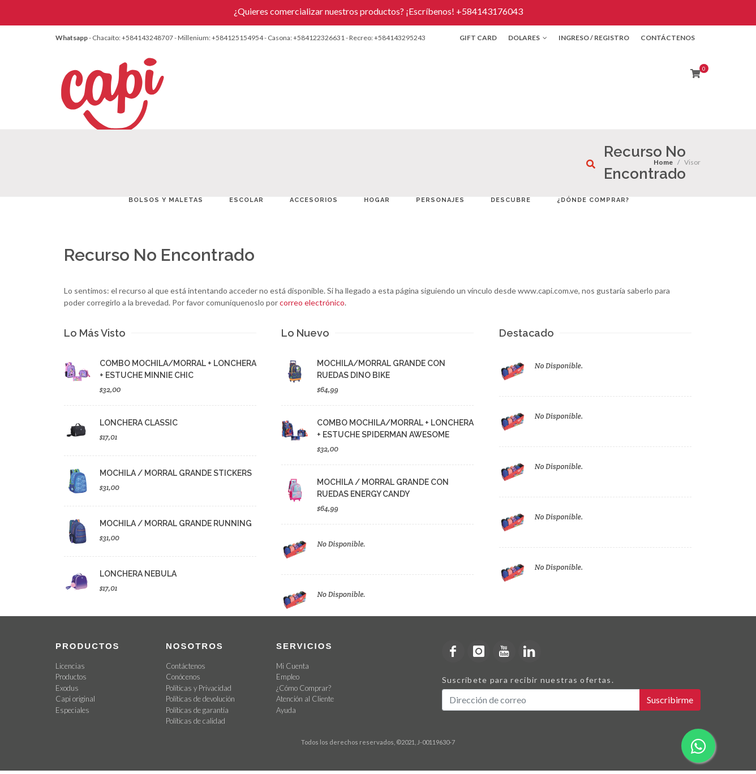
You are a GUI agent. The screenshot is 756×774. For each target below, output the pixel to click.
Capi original (75, 698)
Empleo (287, 676)
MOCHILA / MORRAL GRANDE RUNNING (176, 523)
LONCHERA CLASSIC (139, 422)
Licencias (70, 665)
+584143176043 (489, 11)
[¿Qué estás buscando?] (591, 164)
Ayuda (286, 710)
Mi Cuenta (292, 665)
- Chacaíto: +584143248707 (131, 37)
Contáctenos (668, 37)
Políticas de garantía (197, 710)
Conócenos (183, 676)
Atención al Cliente (305, 698)
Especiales (72, 710)
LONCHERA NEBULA (138, 573)
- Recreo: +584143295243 (386, 37)
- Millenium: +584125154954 (218, 37)
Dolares (527, 37)
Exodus (67, 688)
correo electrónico (312, 302)
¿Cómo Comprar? (303, 688)
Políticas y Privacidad (198, 688)
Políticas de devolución (200, 698)
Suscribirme (670, 699)
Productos (71, 676)
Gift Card (478, 37)
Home (663, 162)
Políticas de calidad (195, 720)
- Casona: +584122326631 (304, 37)
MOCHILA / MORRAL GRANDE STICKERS (176, 473)
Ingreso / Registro (594, 37)
